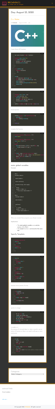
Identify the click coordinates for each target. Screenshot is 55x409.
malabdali (14, 22)
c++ (29, 22)
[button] (52, 3)
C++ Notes (15, 19)
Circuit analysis (6, 392)
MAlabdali (14, 2)
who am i (4, 399)
